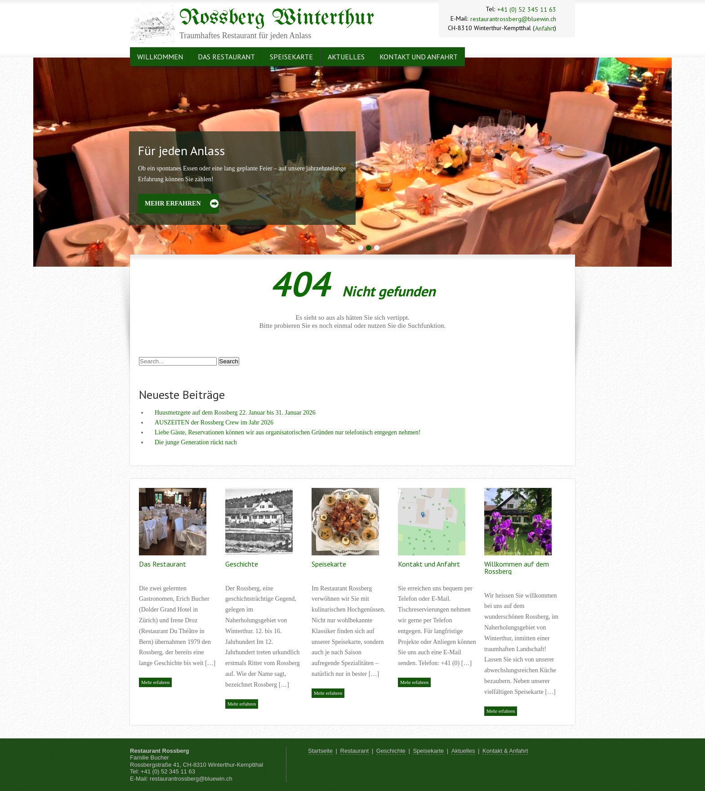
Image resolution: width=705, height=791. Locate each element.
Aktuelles (346, 56)
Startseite (320, 750)
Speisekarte (291, 56)
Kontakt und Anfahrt (418, 56)
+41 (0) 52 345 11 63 (526, 9)
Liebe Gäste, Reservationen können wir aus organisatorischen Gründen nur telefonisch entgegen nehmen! (287, 432)
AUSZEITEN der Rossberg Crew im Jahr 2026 (214, 422)
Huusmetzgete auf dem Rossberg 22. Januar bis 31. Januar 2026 (235, 412)
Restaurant (354, 750)
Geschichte (241, 563)
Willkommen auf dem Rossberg (516, 567)
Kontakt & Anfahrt (505, 750)
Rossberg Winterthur (277, 18)
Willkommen (160, 56)
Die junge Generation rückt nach (196, 442)
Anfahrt (544, 28)
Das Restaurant (226, 56)
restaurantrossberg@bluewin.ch (513, 19)
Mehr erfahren (173, 203)
